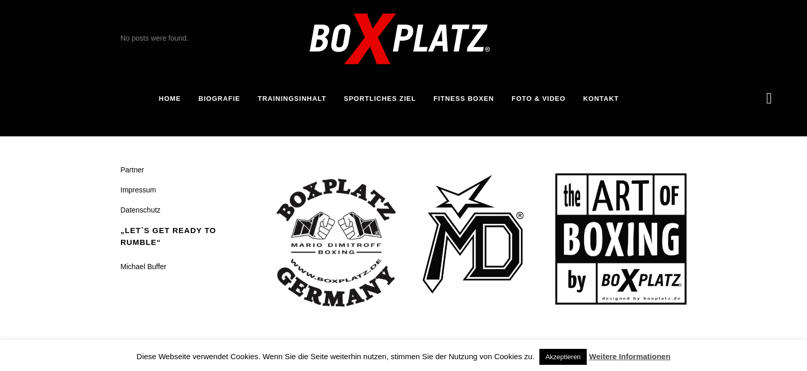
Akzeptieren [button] (563, 357)
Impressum (138, 190)
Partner (132, 170)
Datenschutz (140, 210)
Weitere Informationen (630, 356)
